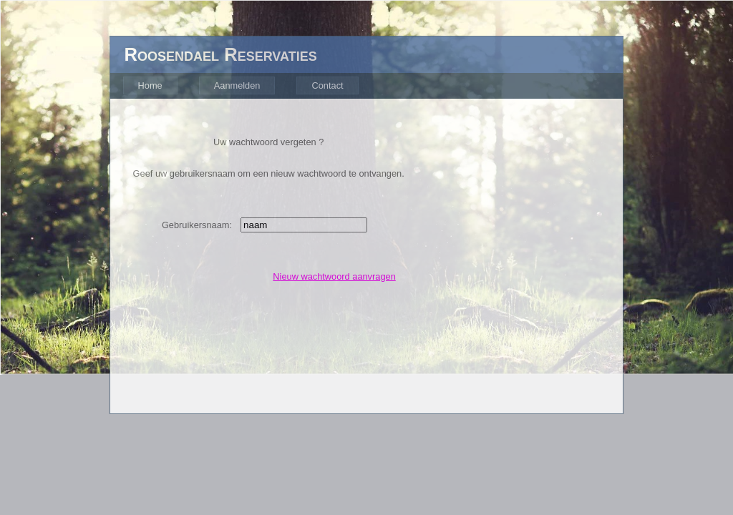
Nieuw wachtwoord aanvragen (334, 276)
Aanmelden (237, 85)
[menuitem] (148, 86)
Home (150, 85)
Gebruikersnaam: (197, 225)
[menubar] (238, 86)
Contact (327, 85)
